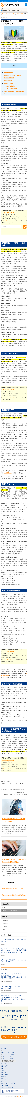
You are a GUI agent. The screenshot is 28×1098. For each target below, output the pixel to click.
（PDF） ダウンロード (8, 212)
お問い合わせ (4, 1078)
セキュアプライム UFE (7, 1058)
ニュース (3, 1063)
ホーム (2, 13)
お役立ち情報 (8, 13)
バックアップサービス (7, 1087)
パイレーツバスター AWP (8, 1052)
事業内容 (5, 920)
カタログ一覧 (4, 1074)
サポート (3, 1072)
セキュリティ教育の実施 (10, 89)
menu (26, 4)
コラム (5, 907)
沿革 (4, 929)
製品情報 (3, 1048)
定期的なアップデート (10, 83)
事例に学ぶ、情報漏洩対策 (17, 13)
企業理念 (5, 923)
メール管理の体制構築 (10, 86)
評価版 (3, 1070)
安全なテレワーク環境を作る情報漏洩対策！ (14, 895)
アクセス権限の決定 (9, 78)
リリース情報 (9, 981)
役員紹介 (5, 926)
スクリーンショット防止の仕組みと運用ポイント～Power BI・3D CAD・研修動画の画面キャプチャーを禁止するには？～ (14, 950)
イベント (8, 990)
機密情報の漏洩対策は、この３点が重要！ (13, 888)
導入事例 (3, 1068)
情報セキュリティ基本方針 (8, 1083)
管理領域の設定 (8, 80)
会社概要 (4, 916)
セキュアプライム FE (7, 1056)
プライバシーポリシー (9, 220)
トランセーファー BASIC (8, 1054)
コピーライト (4, 1085)
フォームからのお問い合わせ (13, 1037)
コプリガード (7, 473)
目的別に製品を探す (9, 1061)
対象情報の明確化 (8, 72)
